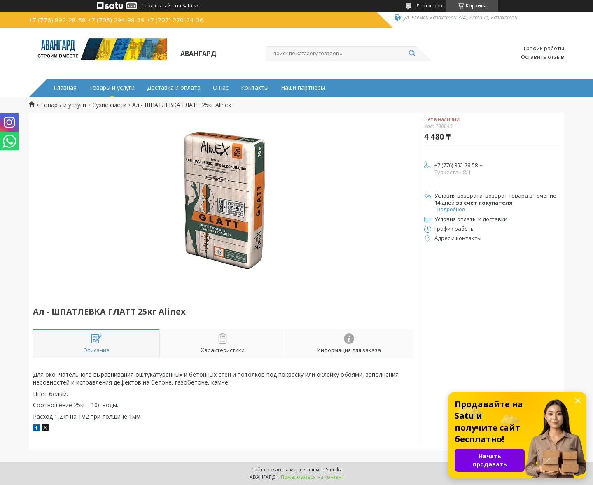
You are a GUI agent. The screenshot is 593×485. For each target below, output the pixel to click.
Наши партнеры (303, 88)
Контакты (254, 88)
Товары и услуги (112, 88)
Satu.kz (334, 469)
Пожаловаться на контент (312, 476)
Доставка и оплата (174, 88)
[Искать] (412, 53)
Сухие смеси (109, 105)
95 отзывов (428, 5)
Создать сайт (157, 6)
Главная (65, 88)
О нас (221, 88)
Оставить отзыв (542, 57)
